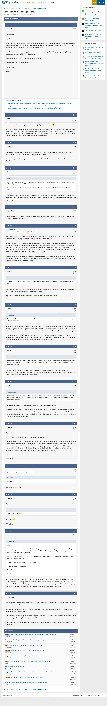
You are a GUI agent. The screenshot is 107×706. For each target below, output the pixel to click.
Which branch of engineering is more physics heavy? (26, 645)
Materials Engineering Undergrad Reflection (25, 656)
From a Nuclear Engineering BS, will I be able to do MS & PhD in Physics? (34, 635)
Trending (51, 2)
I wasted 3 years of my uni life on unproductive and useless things (26, 683)
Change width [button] (8, 695)
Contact (75, 695)
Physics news (8, 100)
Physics (32, 15)
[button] (37, 2)
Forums (42, 2)
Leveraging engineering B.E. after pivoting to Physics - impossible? (30, 661)
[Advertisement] (41, 85)
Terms (87, 695)
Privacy (93, 695)
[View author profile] (32, 232)
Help (98, 695)
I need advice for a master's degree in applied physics (28, 651)
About (81, 695)
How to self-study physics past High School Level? (27, 677)
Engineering (26, 15)
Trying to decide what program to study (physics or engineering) (31, 672)
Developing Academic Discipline (15, 667)
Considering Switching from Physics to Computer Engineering (24, 640)
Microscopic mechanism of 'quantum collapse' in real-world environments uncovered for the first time (40, 104)
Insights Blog (31, 2)
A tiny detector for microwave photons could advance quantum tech (29, 106)
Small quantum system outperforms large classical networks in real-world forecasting (35, 108)
